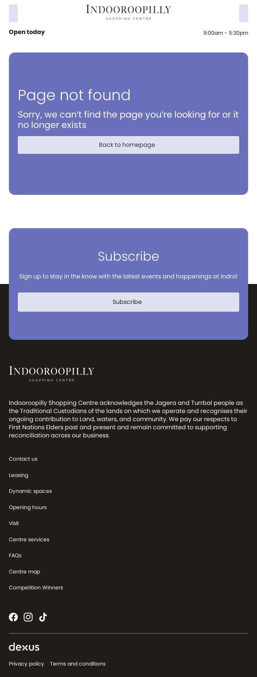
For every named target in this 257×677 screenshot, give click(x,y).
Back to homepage (131, 145)
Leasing (18, 475)
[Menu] (243, 13)
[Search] (13, 13)
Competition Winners (36, 587)
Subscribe (132, 302)
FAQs (15, 555)
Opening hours (28, 507)
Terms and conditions (78, 663)
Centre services (29, 539)
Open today (27, 32)
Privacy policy (26, 663)
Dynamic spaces (30, 491)
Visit (14, 523)
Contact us (23, 459)
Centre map (24, 571)
